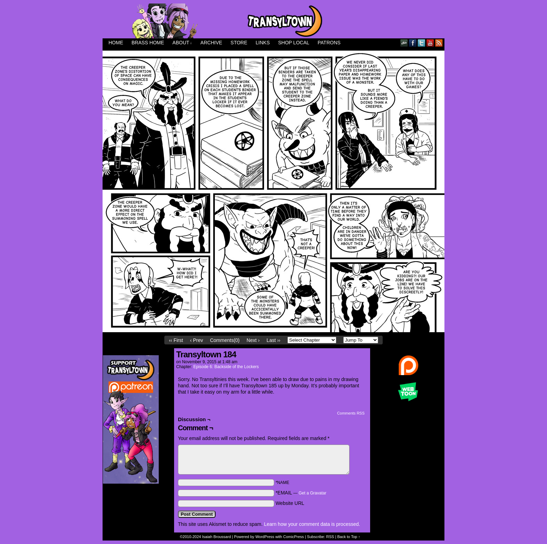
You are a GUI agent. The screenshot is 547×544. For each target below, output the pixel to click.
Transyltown (273, 20)
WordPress (264, 537)
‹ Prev (196, 340)
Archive (211, 42)
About (182, 42)
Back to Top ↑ (348, 537)
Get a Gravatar (312, 493)
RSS (439, 42)
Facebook (413, 42)
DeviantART (404, 42)
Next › (253, 340)
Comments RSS (351, 413)
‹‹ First (176, 340)
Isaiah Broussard (216, 537)
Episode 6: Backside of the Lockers (225, 366)
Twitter (421, 42)
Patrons (329, 42)
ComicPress (293, 537)
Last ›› (273, 340)
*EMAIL (301, 492)
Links (263, 42)
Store (239, 42)
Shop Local (293, 42)
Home (115, 42)
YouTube (430, 42)
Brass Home (148, 42)
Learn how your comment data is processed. (312, 524)
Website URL (290, 503)
